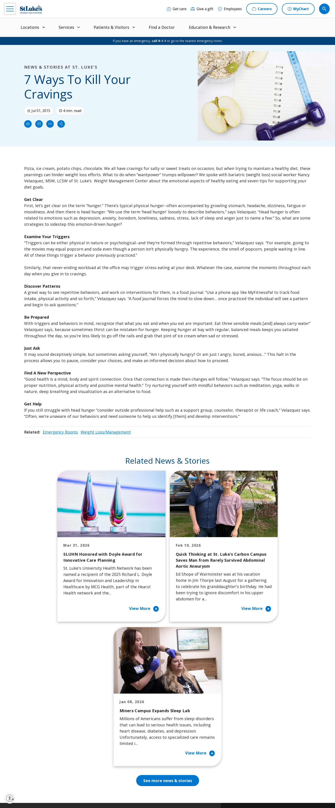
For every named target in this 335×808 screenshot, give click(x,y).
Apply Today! (254, 751)
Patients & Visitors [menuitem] (111, 27)
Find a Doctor (162, 27)
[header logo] (31, 9)
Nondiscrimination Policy (201, 789)
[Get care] (176, 9)
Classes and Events (149, 689)
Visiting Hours (103, 760)
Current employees (261, 769)
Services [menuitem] (66, 27)
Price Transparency (107, 741)
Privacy (104, 789)
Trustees (184, 754)
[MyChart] (298, 9)
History (183, 716)
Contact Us (186, 698)
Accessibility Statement (127, 789)
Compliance (98, 794)
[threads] (51, 780)
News (181, 735)
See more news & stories (167, 642)
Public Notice (153, 789)
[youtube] (79, 779)
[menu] (10, 9)
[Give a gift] (202, 9)
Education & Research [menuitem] (209, 27)
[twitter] (65, 780)
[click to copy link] (50, 124)
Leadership (186, 726)
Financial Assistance (107, 698)
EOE (93, 789)
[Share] (61, 124)
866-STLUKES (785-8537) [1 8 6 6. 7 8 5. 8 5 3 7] (41, 694)
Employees (186, 707)
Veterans (98, 750)
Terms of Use (173, 789)
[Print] (28, 124)
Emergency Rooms (60, 432)
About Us (184, 689)
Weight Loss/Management (106, 432)
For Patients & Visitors (109, 707)
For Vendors (101, 716)
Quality (183, 744)
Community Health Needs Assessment (149, 701)
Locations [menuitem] (30, 27)
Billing (96, 689)
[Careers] (262, 9)
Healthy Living (146, 723)
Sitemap (143, 794)
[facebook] (8, 780)
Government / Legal (122, 794)
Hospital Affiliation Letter (106, 729)
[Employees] (230, 9)
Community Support (151, 713)
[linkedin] (36, 780)
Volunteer (142, 732)
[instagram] (22, 780)
